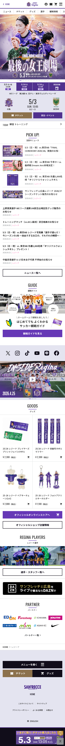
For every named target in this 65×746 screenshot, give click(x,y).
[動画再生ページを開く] (32, 379)
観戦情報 (54, 11)
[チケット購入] (51, 4)
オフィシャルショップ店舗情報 (32, 525)
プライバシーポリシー (20, 710)
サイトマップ (42, 703)
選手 (43, 11)
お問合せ (49, 710)
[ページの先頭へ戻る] (60, 741)
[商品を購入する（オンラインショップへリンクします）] (28, 457)
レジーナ (15, 646)
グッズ (32, 11)
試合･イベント (47, 115)
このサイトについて (25, 703)
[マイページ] (46, 4)
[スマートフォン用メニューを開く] (61, 4)
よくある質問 (38, 710)
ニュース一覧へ (32, 272)
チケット (20, 11)
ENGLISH (32, 721)
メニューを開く (32, 664)
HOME (6, 4)
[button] (18, 80)
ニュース (7, 11)
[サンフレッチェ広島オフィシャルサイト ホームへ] (32, 690)
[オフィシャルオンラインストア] (56, 4)
